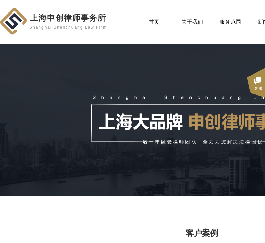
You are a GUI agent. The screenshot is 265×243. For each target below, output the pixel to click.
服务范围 (230, 22)
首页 (154, 22)
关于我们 (192, 22)
